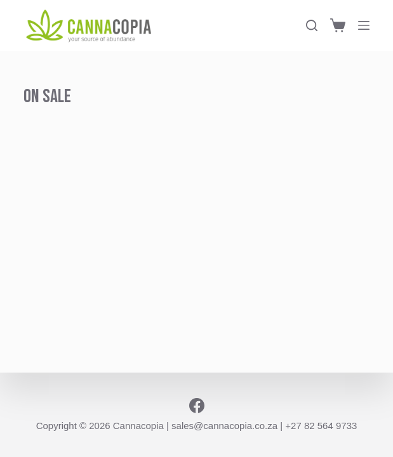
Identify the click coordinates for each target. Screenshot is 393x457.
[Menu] (364, 25)
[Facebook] (196, 405)
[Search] (311, 25)
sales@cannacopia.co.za (224, 425)
